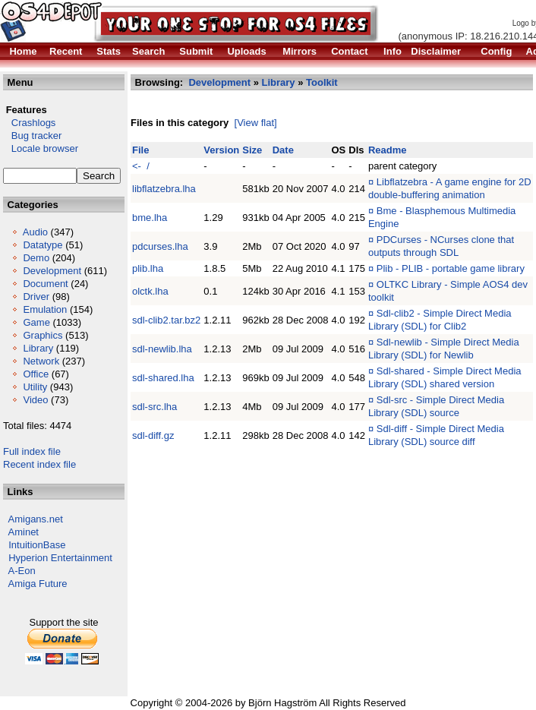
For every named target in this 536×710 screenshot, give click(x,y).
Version (221, 150)
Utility (35, 387)
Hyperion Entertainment (60, 557)
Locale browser (40, 148)
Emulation (45, 309)
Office (36, 374)
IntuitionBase (36, 545)
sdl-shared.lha (163, 377)
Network (41, 361)
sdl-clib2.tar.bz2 (166, 320)
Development (52, 270)
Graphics (42, 335)
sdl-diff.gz (153, 435)
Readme (387, 150)
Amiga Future (38, 583)
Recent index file (39, 464)
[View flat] (256, 122)
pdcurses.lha (160, 246)
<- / (141, 166)
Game (36, 322)
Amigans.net (35, 519)
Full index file (32, 451)
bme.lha (149, 217)
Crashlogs (29, 122)
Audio (35, 232)
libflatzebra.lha (164, 188)
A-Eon (22, 570)
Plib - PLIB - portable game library (451, 268)
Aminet (23, 532)
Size (252, 150)
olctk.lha (150, 291)
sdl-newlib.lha (162, 349)
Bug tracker (32, 135)
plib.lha (147, 268)
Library (38, 348)
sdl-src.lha (154, 406)
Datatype (42, 245)
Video (35, 399)
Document (45, 283)
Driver (36, 296)
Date (283, 150)
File (140, 150)
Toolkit (322, 82)
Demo (36, 257)
